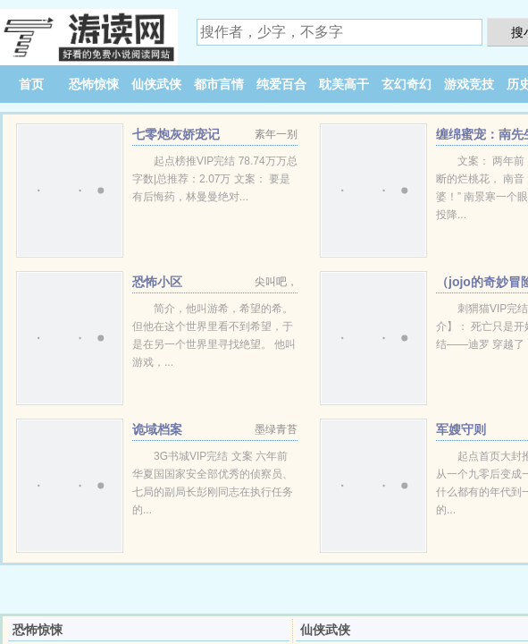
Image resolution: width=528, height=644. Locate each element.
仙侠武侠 (156, 84)
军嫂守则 (461, 429)
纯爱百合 (281, 84)
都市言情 (219, 84)
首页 (31, 84)
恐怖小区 (157, 282)
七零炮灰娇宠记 (176, 134)
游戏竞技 (469, 84)
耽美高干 (344, 84)
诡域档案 (157, 429)
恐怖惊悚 (94, 84)
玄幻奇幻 (406, 84)
